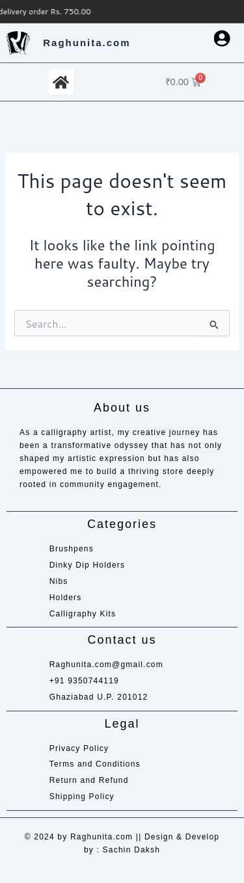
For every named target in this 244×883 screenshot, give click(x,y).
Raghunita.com (86, 42)
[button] (61, 82)
